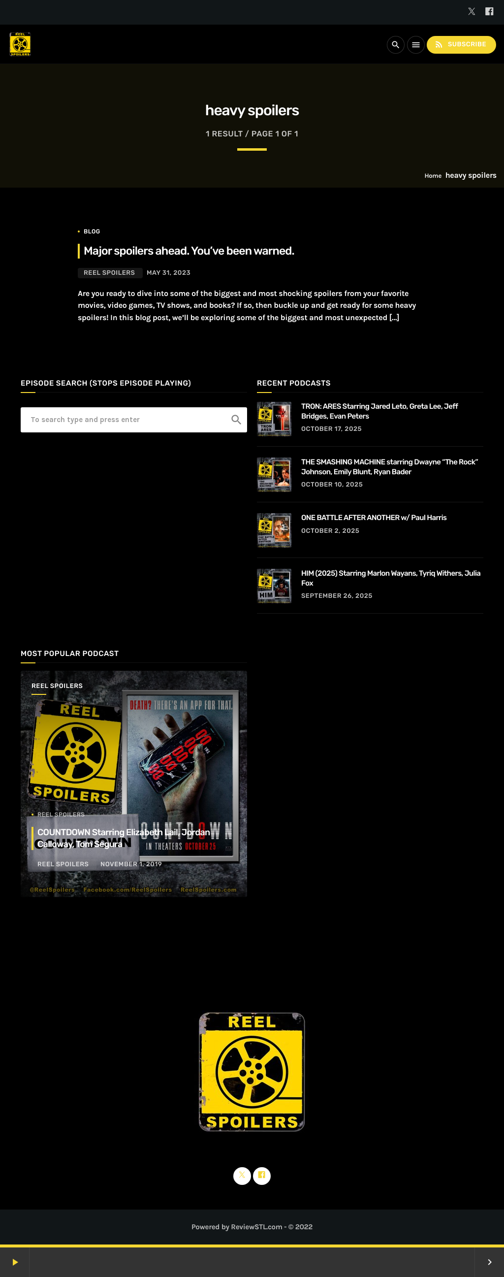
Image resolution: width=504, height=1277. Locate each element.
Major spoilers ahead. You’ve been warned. (189, 251)
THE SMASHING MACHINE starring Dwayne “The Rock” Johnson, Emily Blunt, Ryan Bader (389, 467)
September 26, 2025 (337, 596)
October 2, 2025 (330, 531)
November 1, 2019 (131, 864)
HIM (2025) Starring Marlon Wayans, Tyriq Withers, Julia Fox (390, 578)
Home (432, 176)
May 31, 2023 (168, 273)
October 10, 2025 (332, 485)
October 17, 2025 (331, 429)
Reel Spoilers (109, 273)
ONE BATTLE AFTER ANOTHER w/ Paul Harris (374, 517)
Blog (92, 231)
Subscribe (460, 44)
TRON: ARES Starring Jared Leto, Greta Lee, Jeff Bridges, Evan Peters (379, 411)
